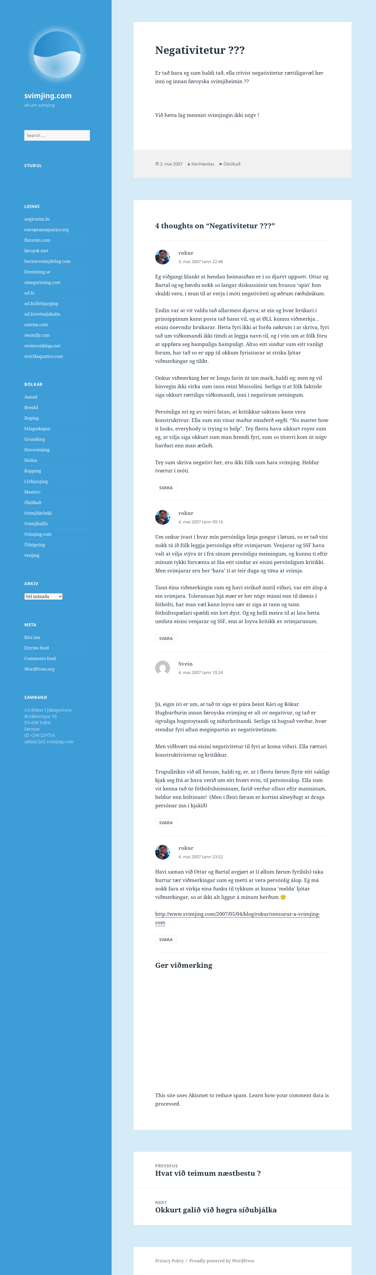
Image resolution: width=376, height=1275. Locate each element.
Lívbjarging (36, 481)
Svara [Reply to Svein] (166, 823)
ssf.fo (29, 293)
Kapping (32, 471)
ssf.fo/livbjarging (41, 303)
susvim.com (36, 325)
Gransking (34, 439)
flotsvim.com (37, 240)
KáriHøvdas (202, 164)
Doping (31, 418)
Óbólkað (32, 502)
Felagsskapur (37, 429)
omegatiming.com (42, 282)
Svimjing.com (38, 534)
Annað (30, 397)
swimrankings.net (42, 346)
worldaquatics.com (43, 356)
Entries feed (36, 648)
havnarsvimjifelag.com (47, 261)
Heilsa (30, 460)
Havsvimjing (37, 450)
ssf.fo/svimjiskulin (42, 314)
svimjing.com (48, 95)
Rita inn (32, 637)
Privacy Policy (169, 1261)
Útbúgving (34, 545)
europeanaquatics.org (46, 230)
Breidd (31, 407)
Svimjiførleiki (38, 513)
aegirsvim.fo (36, 219)
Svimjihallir (36, 524)
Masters (32, 492)
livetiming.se (37, 272)
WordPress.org (39, 669)
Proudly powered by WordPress (221, 1261)
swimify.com (37, 335)
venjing (31, 555)
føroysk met (36, 251)
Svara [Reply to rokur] (166, 488)
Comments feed (40, 658)
